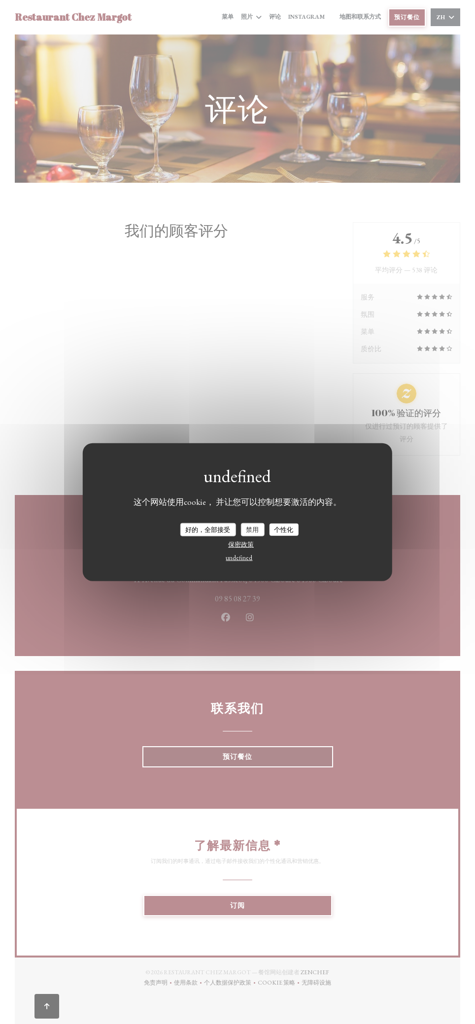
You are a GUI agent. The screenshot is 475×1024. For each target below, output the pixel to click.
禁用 (252, 529)
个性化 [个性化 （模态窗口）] (283, 529)
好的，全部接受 (207, 529)
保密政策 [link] (241, 544)
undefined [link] (239, 558)
